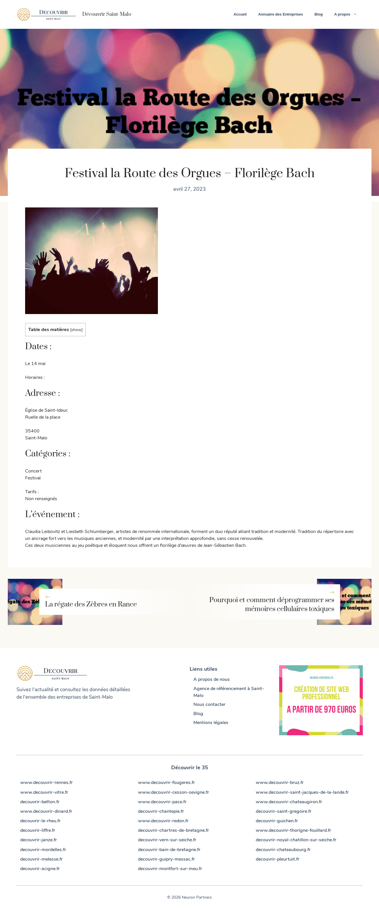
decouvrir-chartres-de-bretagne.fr (173, 830)
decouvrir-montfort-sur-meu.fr (170, 868)
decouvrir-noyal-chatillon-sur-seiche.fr (296, 840)
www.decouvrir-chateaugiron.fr (289, 802)
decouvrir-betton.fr (39, 802)
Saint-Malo (101, 697)
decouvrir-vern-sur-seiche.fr (167, 840)
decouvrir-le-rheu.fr (40, 821)
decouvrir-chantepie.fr (161, 811)
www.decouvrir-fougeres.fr (166, 782)
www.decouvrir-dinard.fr (46, 811)
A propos (348, 14)
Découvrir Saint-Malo (106, 14)
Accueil (240, 14)
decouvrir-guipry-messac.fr (166, 859)
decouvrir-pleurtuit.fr (277, 859)
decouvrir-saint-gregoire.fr (283, 811)
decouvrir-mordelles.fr (43, 849)
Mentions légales (210, 722)
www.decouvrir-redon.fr (163, 821)
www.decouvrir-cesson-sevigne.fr (173, 792)
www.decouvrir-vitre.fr (44, 792)
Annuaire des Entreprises (280, 14)
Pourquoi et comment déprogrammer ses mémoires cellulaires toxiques (271, 604)
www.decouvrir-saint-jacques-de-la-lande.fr (302, 792)
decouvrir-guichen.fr (277, 821)
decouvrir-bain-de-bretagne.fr (169, 849)
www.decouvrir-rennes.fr (46, 782)
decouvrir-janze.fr (38, 840)
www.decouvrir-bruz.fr (280, 782)
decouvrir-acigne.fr (40, 868)
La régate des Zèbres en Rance (91, 604)
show (76, 329)
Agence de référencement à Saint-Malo (228, 692)
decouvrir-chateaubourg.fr (283, 849)
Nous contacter (209, 704)
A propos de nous (211, 679)
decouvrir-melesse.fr (41, 859)
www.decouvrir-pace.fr (162, 802)
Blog (319, 14)
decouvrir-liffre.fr (37, 830)
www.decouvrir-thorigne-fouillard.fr (293, 830)
